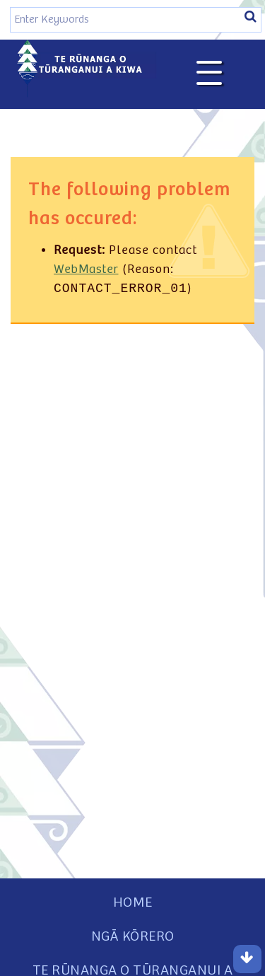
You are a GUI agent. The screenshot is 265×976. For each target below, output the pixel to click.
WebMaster (86, 269)
